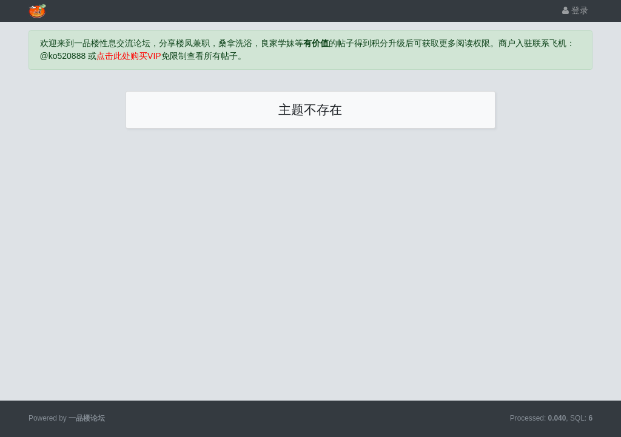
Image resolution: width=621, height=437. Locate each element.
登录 (575, 10)
